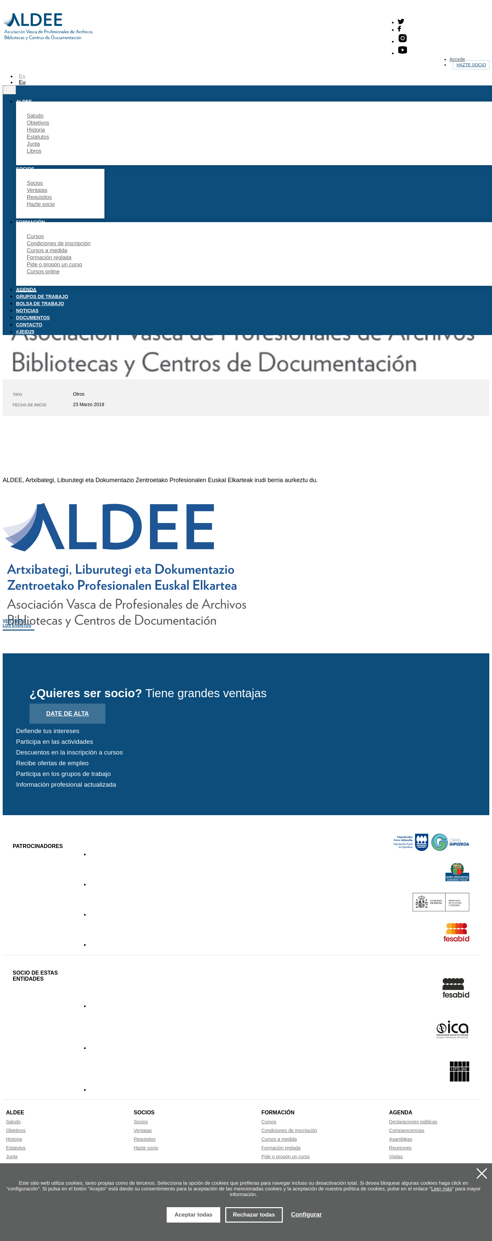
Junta (33, 144)
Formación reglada (49, 257)
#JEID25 (25, 331)
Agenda (26, 289)
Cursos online (43, 271)
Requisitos (39, 197)
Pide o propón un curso (54, 264)
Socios (35, 183)
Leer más (441, 1188)
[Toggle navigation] (9, 89)
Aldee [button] (24, 101)
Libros (34, 151)
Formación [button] (30, 222)
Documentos (33, 317)
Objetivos (38, 123)
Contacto (29, 324)
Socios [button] (25, 169)
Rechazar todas (254, 1215)
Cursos (35, 236)
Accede (457, 59)
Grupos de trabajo (42, 296)
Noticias (27, 310)
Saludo (35, 116)
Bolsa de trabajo (40, 303)
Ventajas (37, 190)
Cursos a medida (47, 250)
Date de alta (67, 713)
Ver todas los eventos (17, 623)
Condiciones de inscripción (58, 243)
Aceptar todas (193, 1215)
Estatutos (38, 137)
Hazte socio (471, 64)
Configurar (306, 1214)
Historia (36, 130)
